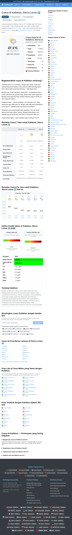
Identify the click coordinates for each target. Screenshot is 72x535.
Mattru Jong (5, 356)
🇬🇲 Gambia (51, 72)
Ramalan (5, 17)
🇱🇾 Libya (50, 92)
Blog (28, 490)
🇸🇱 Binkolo (32, 419)
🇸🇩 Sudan (51, 143)
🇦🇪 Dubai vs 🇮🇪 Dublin (23, 331)
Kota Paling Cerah (55, 493)
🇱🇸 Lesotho (51, 88)
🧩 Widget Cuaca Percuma (34, 503)
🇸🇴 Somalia (51, 141)
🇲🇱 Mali (50, 100)
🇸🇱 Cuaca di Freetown (11, 378)
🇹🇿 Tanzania (51, 150)
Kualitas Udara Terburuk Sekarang (59, 496)
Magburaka (26, 352)
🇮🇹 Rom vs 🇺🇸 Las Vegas (9, 331)
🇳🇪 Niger (50, 115)
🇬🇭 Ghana (51, 75)
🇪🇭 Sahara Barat (53, 131)
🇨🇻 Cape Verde (52, 57)
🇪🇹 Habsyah (51, 83)
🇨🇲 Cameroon (52, 55)
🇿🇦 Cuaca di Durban (41, 475)
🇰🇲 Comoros (51, 62)
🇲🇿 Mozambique (52, 111)
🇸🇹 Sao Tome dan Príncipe (55, 135)
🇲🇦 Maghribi (51, 96)
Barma (24, 358)
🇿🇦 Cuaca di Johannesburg (36, 473)
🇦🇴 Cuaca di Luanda (22, 473)
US (35, 1)
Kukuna (4, 358)
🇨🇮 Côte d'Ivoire (52, 64)
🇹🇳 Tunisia (51, 154)
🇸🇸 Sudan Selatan (53, 146)
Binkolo (4, 354)
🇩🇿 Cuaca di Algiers (36, 470)
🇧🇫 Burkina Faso (53, 51)
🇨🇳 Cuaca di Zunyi (60, 470)
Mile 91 (4, 352)
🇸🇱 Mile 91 (11, 426)
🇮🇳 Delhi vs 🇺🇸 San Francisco (10, 334)
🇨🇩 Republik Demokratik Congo (57, 124)
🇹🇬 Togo (50, 152)
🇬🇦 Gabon (51, 70)
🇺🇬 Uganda (51, 156)
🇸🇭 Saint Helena (52, 133)
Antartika (50, 4)
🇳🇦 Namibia (51, 113)
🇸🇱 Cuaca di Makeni (32, 378)
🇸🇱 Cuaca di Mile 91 (11, 388)
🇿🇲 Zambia (51, 158)
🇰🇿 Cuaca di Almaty (62, 473)
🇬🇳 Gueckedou (32, 408)
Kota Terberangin (54, 490)
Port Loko (4, 350)
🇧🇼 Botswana (52, 49)
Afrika (17, 4)
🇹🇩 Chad (50, 60)
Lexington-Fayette (29, 1)
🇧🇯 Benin (50, 47)
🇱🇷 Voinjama (32, 412)
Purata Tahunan (7, 20)
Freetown (4, 346)
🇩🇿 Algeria (51, 42)
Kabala (25, 350)
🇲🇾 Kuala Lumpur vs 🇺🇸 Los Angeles (11, 328)
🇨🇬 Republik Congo (53, 122)
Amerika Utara (39, 4)
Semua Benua (30, 495)
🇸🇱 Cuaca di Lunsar (32, 381)
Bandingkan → (38, 322)
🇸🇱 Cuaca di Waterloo (11, 381)
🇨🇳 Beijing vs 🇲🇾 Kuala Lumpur (31, 328)
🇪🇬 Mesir (50, 109)
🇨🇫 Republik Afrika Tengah (55, 120)
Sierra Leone (14, 9)
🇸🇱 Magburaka (11, 419)
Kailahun (50, 32)
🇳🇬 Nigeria (51, 118)
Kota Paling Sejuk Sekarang (57, 485)
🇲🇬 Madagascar (52, 94)
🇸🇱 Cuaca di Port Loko (11, 385)
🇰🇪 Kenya (51, 85)
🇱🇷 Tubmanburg (32, 415)
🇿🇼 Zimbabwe (52, 161)
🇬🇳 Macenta (11, 415)
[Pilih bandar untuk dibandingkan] (17, 322)
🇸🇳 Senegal (51, 137)
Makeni (25, 346)
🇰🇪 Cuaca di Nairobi (12, 470)
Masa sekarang (48, 1)
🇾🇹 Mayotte (51, 107)
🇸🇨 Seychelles (52, 139)
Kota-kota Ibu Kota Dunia (33, 500)
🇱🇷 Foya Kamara (11, 408)
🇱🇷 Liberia (51, 90)
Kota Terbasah (54, 488)
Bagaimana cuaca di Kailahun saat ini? (15, 439)
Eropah (65, 4)
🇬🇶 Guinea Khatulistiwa (54, 79)
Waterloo (4, 348)
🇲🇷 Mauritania (52, 103)
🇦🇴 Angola (51, 45)
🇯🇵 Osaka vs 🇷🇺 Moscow (26, 334)
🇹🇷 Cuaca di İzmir (29, 475)
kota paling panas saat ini (26, 30)
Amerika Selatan (27, 4)
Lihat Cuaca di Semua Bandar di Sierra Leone (15, 361)
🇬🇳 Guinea (51, 77)
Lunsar (25, 348)
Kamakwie (26, 356)
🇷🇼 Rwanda (51, 128)
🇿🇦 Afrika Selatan (53, 40)
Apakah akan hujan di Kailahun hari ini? (15, 452)
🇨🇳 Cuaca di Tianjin (50, 473)
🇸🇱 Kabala (32, 422)
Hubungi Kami (30, 487)
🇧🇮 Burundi (51, 53)
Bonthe (25, 354)
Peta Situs (29, 492)
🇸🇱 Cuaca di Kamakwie (32, 395)
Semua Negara (31, 497)
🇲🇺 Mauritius (51, 105)
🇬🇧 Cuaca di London (48, 470)
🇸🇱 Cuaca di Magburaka (32, 388)
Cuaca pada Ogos (28, 17)
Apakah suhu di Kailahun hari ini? (14, 455)
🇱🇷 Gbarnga (32, 426)
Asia (58, 4)
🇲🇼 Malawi (51, 98)
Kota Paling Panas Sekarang (58, 483)
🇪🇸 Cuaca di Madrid (24, 470)
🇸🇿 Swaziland (52, 148)
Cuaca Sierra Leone (19, 20)
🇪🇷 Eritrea (51, 68)
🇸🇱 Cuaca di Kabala (32, 385)
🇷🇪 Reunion (51, 126)
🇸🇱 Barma (11, 412)
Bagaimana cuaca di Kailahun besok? (15, 448)
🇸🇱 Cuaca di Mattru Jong (11, 395)
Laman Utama (5, 9)
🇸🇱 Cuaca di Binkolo (11, 391)
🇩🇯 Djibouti (51, 66)
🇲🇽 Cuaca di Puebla (10, 473)
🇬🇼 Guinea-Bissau (53, 81)
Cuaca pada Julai (15, 17)
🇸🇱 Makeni (11, 422)
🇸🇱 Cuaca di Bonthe (32, 391)
